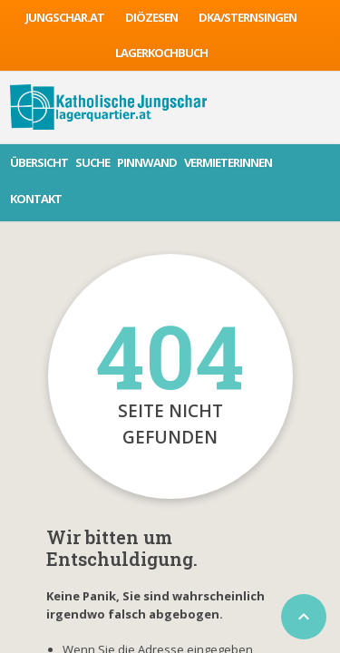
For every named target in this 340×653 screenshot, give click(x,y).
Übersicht (39, 162)
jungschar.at (64, 17)
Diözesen (151, 17)
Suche (92, 162)
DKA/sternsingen (247, 17)
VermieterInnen (228, 162)
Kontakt (36, 198)
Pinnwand (147, 162)
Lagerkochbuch (161, 52)
